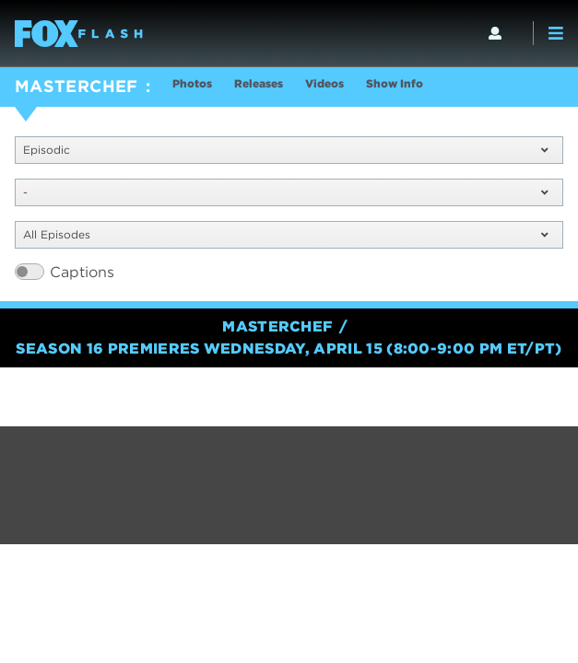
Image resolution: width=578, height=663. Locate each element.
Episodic (285, 150)
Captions (82, 272)
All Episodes (285, 234)
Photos (192, 83)
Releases (258, 83)
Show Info (394, 83)
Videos (324, 83)
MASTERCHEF (76, 86)
